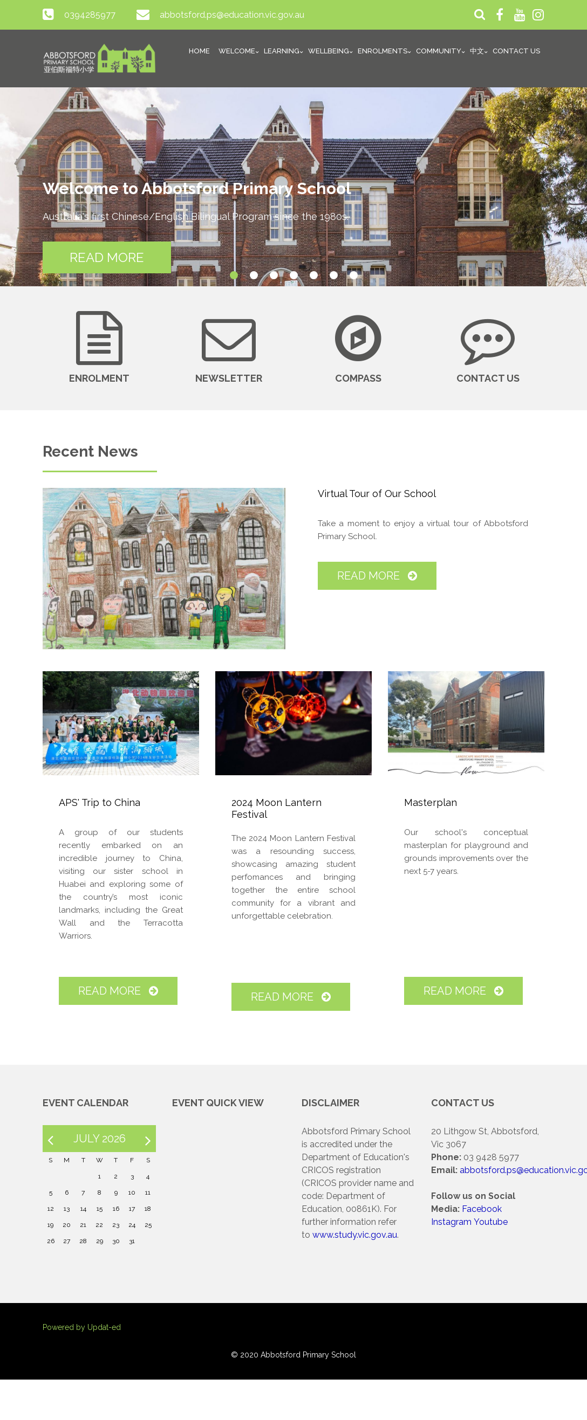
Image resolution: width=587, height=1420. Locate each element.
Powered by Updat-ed (82, 1327)
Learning (281, 51)
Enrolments (382, 51)
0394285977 (89, 15)
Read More (377, 575)
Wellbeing (328, 51)
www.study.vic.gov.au (354, 1235)
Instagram (451, 1222)
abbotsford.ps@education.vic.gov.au (232, 15)
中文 (477, 51)
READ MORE (107, 257)
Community (438, 51)
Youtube (491, 1222)
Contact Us (516, 51)
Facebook (482, 1209)
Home (199, 51)
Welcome (237, 51)
